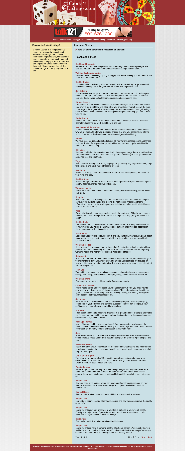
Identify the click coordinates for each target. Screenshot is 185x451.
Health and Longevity (85, 64)
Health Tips (80, 419)
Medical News (82, 392)
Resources (111, 40)
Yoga (77, 161)
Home (55, 40)
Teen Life (79, 270)
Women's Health (83, 188)
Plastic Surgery (82, 367)
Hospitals (79, 197)
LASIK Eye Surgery (84, 356)
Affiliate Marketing (55, 446)
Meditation (80, 170)
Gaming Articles (85, 40)
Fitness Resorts (82, 102)
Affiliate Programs (40, 446)
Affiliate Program (82, 446)
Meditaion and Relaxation (87, 127)
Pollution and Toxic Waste (130, 446)
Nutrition (79, 310)
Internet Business (112, 446)
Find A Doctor (81, 118)
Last (150, 437)
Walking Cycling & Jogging (88, 73)
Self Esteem (81, 91)
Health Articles (82, 179)
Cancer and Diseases (85, 285)
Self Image (80, 299)
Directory (120, 40)
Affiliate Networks (98, 446)
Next (144, 437)
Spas (77, 333)
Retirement (80, 256)
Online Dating (69, 446)
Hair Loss (80, 150)
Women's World (82, 279)
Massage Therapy (83, 322)
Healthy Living (82, 82)
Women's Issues (83, 245)
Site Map (128, 40)
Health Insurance (83, 344)
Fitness (78, 139)
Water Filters (81, 233)
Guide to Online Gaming (68, 40)
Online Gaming (99, 40)
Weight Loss (81, 381)
